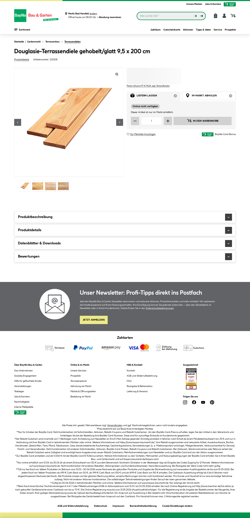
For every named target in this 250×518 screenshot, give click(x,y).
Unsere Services (78, 371)
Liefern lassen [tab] (155, 96)
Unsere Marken (194, 4)
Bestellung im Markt (80, 397)
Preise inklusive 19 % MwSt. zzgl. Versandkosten (148, 86)
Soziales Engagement (25, 376)
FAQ (129, 381)
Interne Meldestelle (23, 407)
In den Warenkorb (202, 120)
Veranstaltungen (22, 386)
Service (218, 30)
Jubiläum (155, 30)
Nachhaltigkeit (21, 402)
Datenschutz (100, 505)
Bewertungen (125, 256)
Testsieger (19, 391)
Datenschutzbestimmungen (160, 308)
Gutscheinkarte (171, 30)
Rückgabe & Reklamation (140, 386)
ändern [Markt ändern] (93, 14)
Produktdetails (21, 60)
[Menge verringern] (135, 121)
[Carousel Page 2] (38, 186)
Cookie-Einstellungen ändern (177, 505)
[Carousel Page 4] (64, 186)
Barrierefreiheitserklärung (143, 505)
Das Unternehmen (23, 371)
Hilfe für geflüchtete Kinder (28, 381)
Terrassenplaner (78, 381)
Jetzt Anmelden (94, 320)
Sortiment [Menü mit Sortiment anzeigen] (22, 29)
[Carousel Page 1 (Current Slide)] (25, 186)
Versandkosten (114, 425)
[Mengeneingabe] (151, 121)
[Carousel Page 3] (51, 186)
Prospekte (230, 30)
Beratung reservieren (109, 17)
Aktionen (188, 30)
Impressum (118, 505)
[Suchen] (202, 16)
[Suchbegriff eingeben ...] (171, 16)
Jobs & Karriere (213, 4)
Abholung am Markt (80, 386)
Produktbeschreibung (125, 217)
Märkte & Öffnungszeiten (83, 391)
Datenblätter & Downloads (125, 243)
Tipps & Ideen (203, 30)
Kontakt (131, 371)
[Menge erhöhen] (168, 121)
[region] (68, 130)
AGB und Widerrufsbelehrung (142, 376)
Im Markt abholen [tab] (211, 96)
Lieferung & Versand (137, 391)
